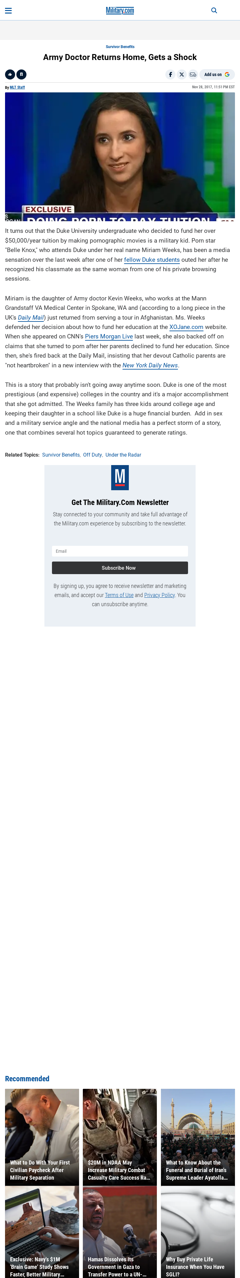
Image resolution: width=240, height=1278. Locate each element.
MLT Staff (17, 87)
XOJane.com (186, 327)
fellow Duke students (152, 259)
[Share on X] (182, 74)
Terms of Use (119, 595)
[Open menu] (8, 10)
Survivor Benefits (120, 47)
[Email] (193, 74)
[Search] (214, 11)
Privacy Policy (159, 595)
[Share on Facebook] (170, 74)
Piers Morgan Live (109, 336)
